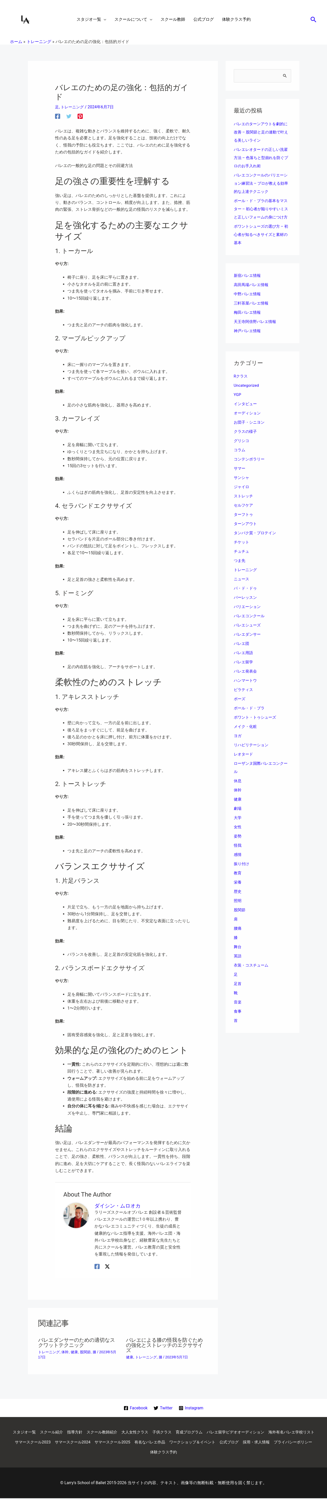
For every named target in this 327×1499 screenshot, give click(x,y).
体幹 (65, 1352)
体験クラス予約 (202, 1452)
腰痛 (238, 936)
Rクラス (241, 384)
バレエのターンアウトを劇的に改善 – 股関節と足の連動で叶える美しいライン (262, 132)
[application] (103, 19)
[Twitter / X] (107, 1266)
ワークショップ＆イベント (259, 1442)
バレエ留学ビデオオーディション (266, 1432)
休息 (238, 789)
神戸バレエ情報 (248, 339)
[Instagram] (191, 1408)
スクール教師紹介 (124, 1432)
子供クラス (188, 1432)
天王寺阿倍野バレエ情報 (256, 330)
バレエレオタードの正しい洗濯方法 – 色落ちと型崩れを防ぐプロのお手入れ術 (262, 158)
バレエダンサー (248, 642)
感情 (238, 863)
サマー (240, 476)
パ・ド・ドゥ (246, 596)
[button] (313, 19)
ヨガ (238, 744)
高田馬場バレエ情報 (252, 293)
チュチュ (242, 559)
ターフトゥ (244, 522)
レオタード (244, 762)
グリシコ (242, 449)
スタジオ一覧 (42, 1432)
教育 (238, 881)
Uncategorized (247, 393)
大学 (238, 826)
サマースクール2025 (175, 1442)
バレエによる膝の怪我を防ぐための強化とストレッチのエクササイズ (164, 1345)
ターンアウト (246, 532)
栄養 (238, 890)
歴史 (238, 899)
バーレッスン (246, 605)
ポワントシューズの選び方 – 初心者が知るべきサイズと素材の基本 (262, 243)
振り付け (242, 872)
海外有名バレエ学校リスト (43, 1442)
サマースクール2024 (133, 1442)
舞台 (238, 955)
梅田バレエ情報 (248, 320)
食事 (238, 1019)
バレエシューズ (248, 633)
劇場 (238, 816)
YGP (237, 403)
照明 (238, 909)
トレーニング (73, 106)
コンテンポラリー (250, 467)
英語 (238, 964)
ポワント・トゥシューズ (256, 725)
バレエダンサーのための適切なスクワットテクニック (76, 1342)
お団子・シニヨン (250, 430)
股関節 (85, 1352)
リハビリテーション (252, 753)
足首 (238, 992)
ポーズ (240, 707)
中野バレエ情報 (248, 302)
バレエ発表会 (246, 679)
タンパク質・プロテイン (256, 541)
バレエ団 (242, 651)
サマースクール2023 (91, 1442)
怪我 (238, 853)
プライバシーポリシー (163, 1452)
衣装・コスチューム (252, 973)
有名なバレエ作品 (214, 1442)
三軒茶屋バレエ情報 (252, 311)
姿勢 (238, 844)
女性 (238, 835)
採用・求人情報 (124, 1452)
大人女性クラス (159, 1432)
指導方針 (96, 1432)
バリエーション (248, 615)
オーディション (248, 421)
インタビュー (246, 412)
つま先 (240, 569)
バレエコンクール (250, 624)
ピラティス (244, 698)
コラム (240, 458)
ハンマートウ (246, 688)
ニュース (242, 587)
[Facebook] (57, 116)
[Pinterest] (80, 116)
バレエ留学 (244, 670)
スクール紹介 (71, 1432)
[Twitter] (68, 116)
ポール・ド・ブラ (250, 716)
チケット (242, 550)
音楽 (238, 1010)
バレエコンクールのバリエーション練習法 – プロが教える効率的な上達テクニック (262, 183)
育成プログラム (217, 1432)
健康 (74, 1352)
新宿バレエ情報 (248, 283)
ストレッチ (244, 504)
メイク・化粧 (246, 734)
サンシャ (242, 486)
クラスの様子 (246, 439)
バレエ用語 (244, 661)
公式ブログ (298, 1442)
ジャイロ (242, 495)
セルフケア (244, 513)
